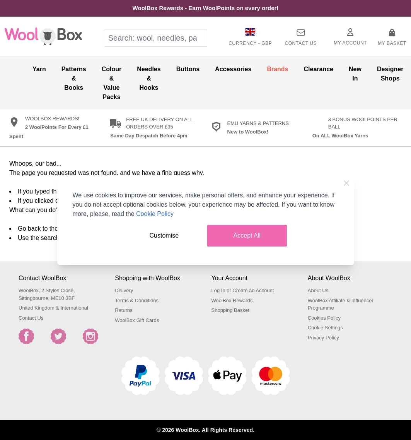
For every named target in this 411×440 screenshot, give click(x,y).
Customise (164, 235)
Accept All (247, 235)
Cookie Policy (155, 214)
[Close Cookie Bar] (346, 183)
